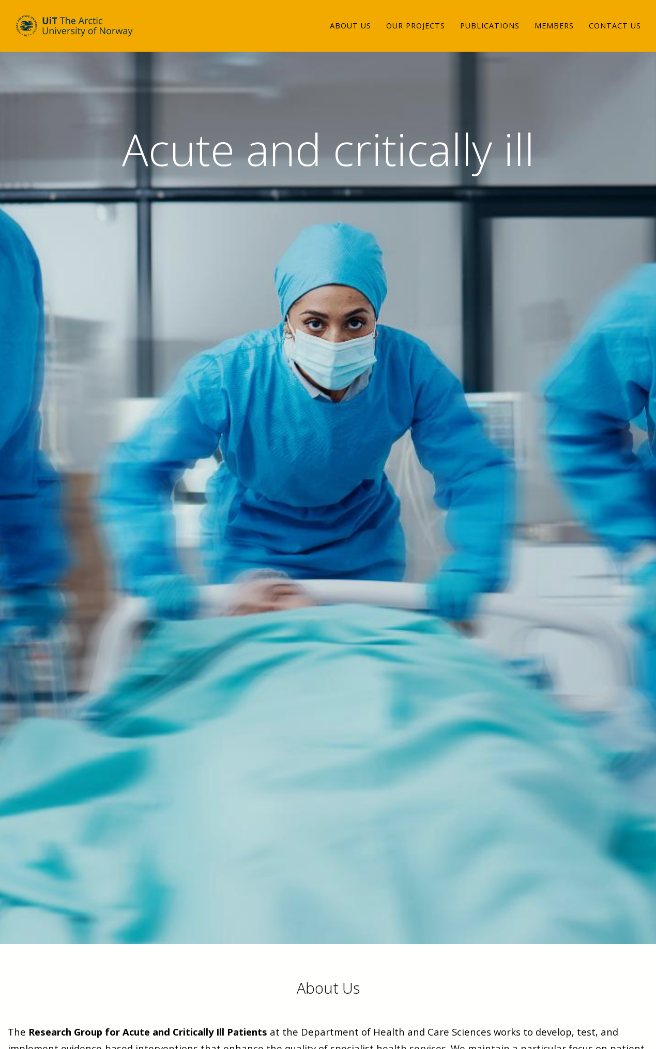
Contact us (615, 33)
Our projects (415, 33)
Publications (490, 33)
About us (350, 33)
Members (554, 33)
